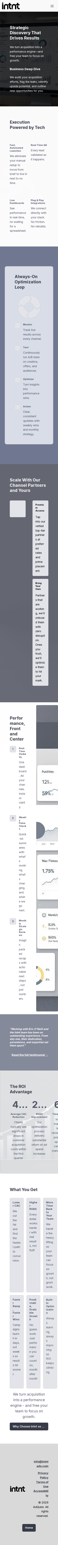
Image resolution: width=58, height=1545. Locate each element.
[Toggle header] (52, 6)
